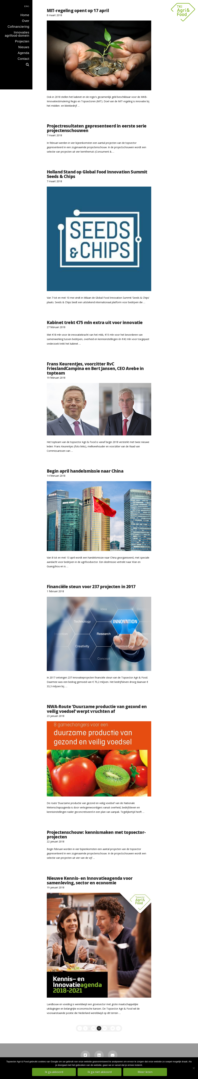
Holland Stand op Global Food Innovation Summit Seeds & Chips (97, 174)
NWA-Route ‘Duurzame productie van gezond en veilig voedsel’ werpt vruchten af (97, 709)
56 (105, 1028)
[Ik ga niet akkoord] (193, 1068)
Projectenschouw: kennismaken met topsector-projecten (96, 834)
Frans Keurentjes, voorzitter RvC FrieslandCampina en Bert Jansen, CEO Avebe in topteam (95, 368)
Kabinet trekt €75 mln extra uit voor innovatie (95, 322)
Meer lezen (145, 1072)
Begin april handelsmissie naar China (85, 471)
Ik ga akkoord (54, 1072)
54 (93, 1028)
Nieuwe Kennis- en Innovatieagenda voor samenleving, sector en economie (89, 880)
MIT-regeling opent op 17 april (78, 10)
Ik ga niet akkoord (100, 1072)
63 (113, 1028)
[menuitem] (16, 6)
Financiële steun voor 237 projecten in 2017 (91, 586)
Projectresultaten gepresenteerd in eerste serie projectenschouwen (96, 128)
